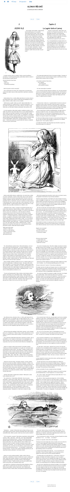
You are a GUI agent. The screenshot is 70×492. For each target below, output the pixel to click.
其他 (30, 2)
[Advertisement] (35, 13)
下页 (37, 19)
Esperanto (23, 2)
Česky (14, 2)
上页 (32, 19)
